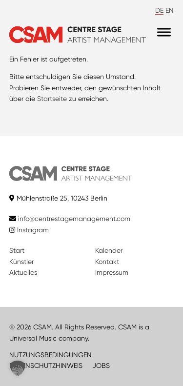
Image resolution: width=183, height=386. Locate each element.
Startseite (52, 98)
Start (16, 250)
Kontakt (107, 261)
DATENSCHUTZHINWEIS (45, 365)
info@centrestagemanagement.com (74, 219)
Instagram (29, 230)
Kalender (108, 250)
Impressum (111, 272)
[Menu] (164, 32)
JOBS (101, 365)
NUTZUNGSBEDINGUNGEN (50, 355)
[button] (17, 368)
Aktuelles (23, 272)
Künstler (21, 261)
